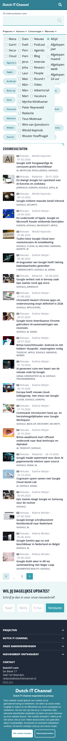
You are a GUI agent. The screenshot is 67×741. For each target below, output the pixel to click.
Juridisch (54, 109)
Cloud (13, 56)
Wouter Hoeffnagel (35, 136)
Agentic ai (12, 62)
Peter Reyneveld (33, 107)
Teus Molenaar (32, 119)
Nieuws (39, 39)
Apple (10, 72)
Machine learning (16, 118)
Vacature (40, 96)
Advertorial (41, 90)
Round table (42, 79)
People (38, 73)
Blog (37, 56)
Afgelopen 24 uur (57, 77)
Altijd (54, 39)
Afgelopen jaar (57, 47)
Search (10, 136)
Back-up (11, 90)
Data (9, 99)
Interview (40, 62)
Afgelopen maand (57, 57)
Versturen (55, 608)
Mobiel (10, 127)
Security (14, 50)
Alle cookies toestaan (22, 733)
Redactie (28, 113)
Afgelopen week (57, 67)
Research (40, 67)
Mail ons (8, 682)
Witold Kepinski (32, 130)
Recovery (55, 127)
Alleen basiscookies (45, 733)
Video (38, 85)
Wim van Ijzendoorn (35, 125)
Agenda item (42, 50)
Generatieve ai (14, 109)
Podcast (39, 45)
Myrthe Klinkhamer (35, 102)
